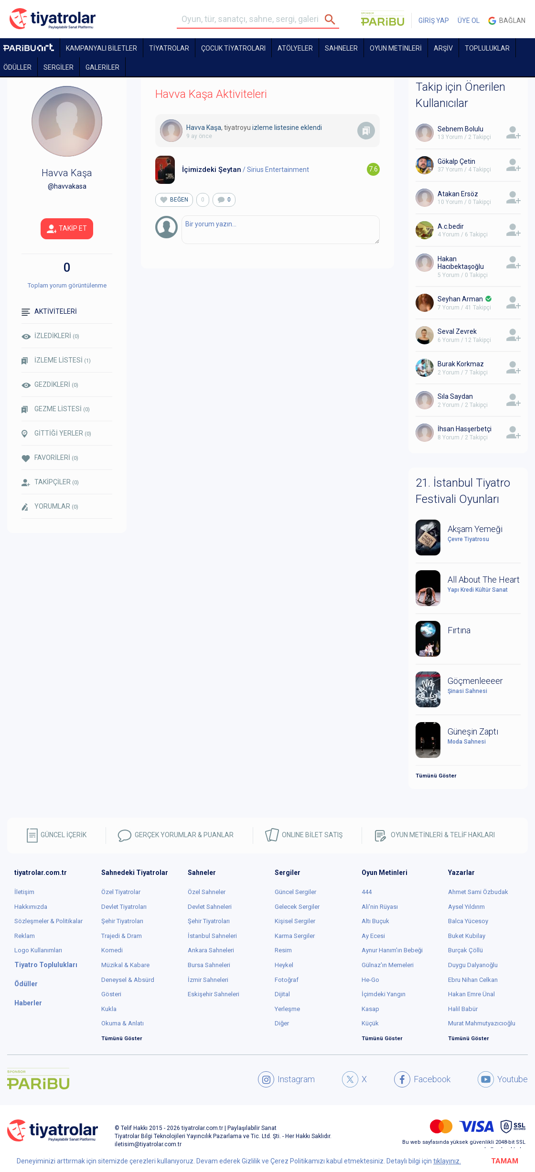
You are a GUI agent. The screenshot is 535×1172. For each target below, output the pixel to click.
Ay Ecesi (373, 935)
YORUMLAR (49, 506)
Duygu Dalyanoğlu (473, 965)
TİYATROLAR (169, 48)
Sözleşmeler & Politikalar (48, 921)
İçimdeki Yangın (384, 994)
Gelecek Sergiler (297, 906)
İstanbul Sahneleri (212, 935)
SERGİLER (58, 67)
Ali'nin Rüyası (380, 906)
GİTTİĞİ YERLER (56, 433)
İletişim (24, 891)
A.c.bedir (451, 226)
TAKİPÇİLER (50, 482)
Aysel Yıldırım (466, 906)
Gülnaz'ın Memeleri (388, 965)
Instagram (286, 1079)
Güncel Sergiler (295, 891)
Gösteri (111, 994)
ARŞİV (443, 48)
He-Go (370, 979)
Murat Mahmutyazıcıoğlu (481, 1023)
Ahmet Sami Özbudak (478, 891)
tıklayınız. (447, 1161)
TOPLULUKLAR (487, 48)
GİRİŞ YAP (433, 20)
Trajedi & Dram (121, 935)
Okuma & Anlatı (122, 1023)
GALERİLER (102, 67)
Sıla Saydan (455, 396)
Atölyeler (295, 48)
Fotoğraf (287, 979)
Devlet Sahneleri (210, 906)
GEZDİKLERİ (49, 384)
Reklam (24, 935)
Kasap (370, 1008)
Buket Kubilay (466, 935)
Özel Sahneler (206, 891)
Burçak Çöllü (465, 950)
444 (367, 891)
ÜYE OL (469, 20)
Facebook (422, 1079)
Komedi (112, 950)
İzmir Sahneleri (208, 979)
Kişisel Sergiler (295, 921)
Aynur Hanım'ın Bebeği (392, 950)
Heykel (284, 965)
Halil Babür (463, 1008)
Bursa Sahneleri (209, 965)
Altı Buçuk (375, 921)
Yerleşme (287, 1008)
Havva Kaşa (203, 127)
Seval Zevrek (457, 331)
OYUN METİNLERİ (396, 48)
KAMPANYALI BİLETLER (101, 48)
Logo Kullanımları (38, 950)
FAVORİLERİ (49, 458)
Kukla (109, 1008)
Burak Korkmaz (461, 364)
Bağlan (506, 21)
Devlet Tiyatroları (124, 906)
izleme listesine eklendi (287, 127)
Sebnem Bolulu (460, 129)
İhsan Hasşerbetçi (465, 429)
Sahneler (341, 48)
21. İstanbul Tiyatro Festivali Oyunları (463, 491)
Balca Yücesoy (468, 921)
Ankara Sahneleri (211, 950)
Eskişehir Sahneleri (213, 994)
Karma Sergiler (295, 935)
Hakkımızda (30, 906)
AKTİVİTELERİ (49, 312)
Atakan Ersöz (458, 194)
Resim (283, 950)
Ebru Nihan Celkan (473, 979)
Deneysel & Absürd (127, 979)
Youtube (503, 1079)
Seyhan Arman (460, 299)
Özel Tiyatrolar (120, 891)
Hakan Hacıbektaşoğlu (461, 263)
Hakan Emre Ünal (471, 994)
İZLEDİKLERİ (50, 336)
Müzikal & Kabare (125, 965)
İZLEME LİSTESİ (56, 360)
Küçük (370, 1023)
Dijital (282, 994)
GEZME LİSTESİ (55, 409)
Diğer (282, 1023)
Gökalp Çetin (456, 161)
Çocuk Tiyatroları (233, 48)
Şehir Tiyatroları (122, 921)
